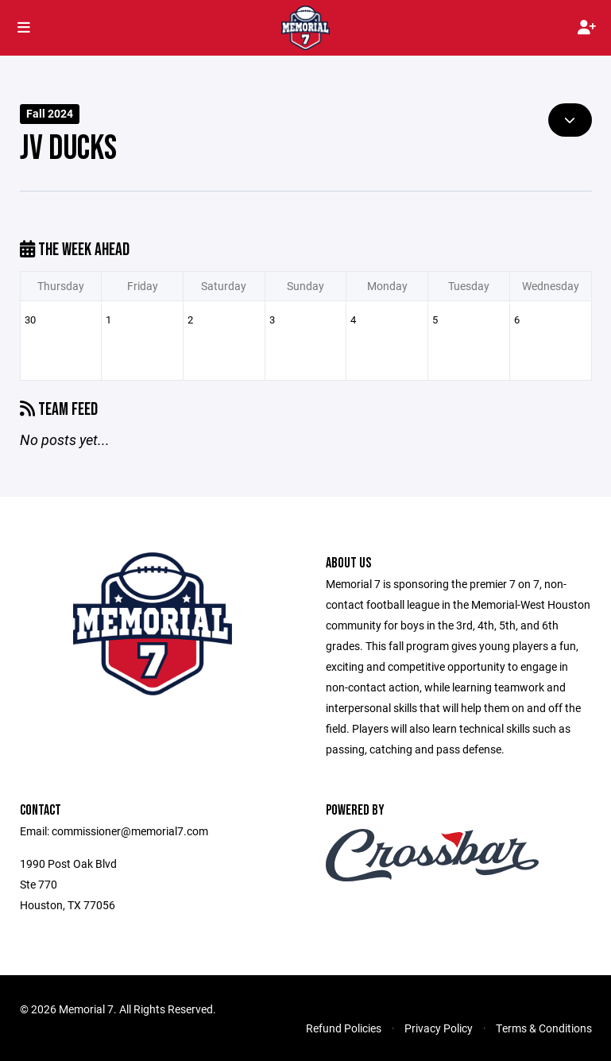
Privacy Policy (438, 1028)
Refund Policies (343, 1028)
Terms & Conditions (544, 1028)
